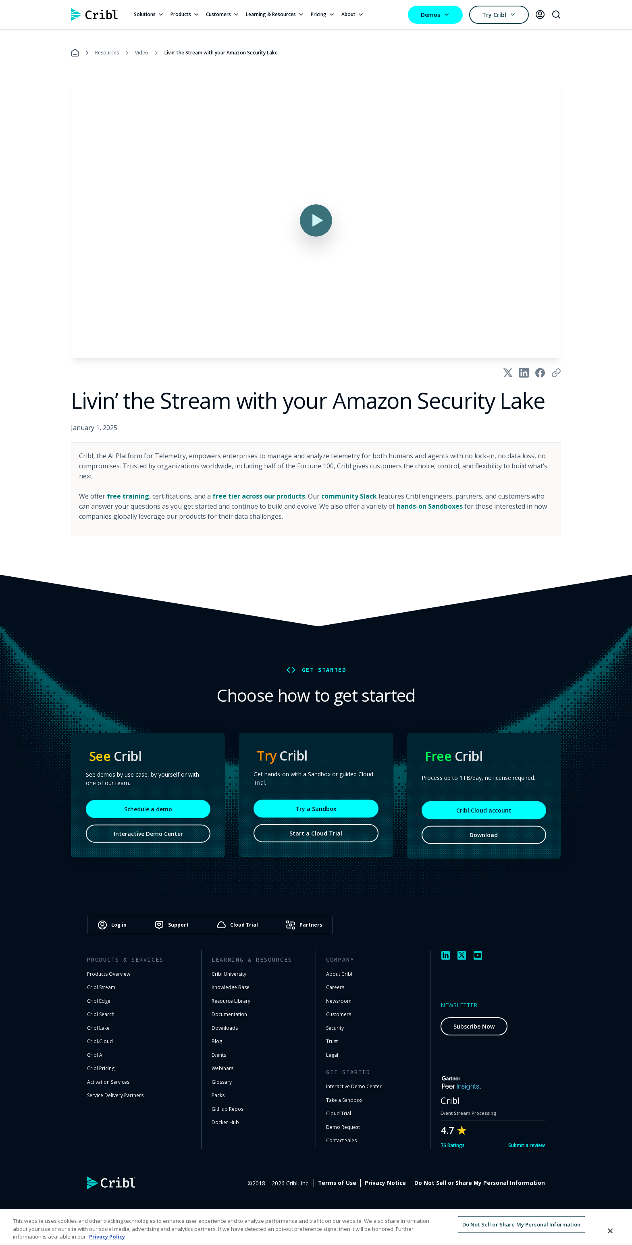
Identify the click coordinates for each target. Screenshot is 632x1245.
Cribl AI (95, 1055)
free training (128, 496)
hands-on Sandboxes (430, 506)
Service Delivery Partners (115, 1095)
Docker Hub (225, 1122)
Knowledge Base (230, 987)
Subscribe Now (474, 1026)
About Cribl (339, 974)
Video (141, 52)
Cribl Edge (98, 1001)
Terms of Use (422, 1183)
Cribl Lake (98, 1028)
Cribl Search (100, 1014)
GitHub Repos (227, 1109)
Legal (332, 1055)
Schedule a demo (148, 814)
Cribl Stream (101, 987)
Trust (332, 1041)
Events (219, 1055)
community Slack (349, 496)
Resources (107, 52)
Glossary (222, 1082)
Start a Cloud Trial (315, 837)
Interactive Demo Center (148, 838)
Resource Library (231, 1001)
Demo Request (343, 1127)
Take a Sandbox (344, 1100)
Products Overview (108, 974)
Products (185, 14)
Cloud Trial (338, 1113)
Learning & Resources (275, 14)
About (352, 14)
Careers (335, 987)
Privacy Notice (470, 1183)
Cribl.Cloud (100, 1041)
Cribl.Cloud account (483, 815)
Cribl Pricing (100, 1068)
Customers (222, 14)
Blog (217, 1041)
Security (335, 1028)
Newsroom (338, 1001)
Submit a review (526, 1145)
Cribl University (229, 974)
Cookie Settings (522, 1183)
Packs (218, 1095)
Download (484, 840)
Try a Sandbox (316, 812)
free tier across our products (258, 496)
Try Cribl (499, 15)
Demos (435, 15)
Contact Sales (341, 1140)
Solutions (149, 14)
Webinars (222, 1068)
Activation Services (108, 1082)
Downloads (225, 1028)
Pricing (323, 14)
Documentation (229, 1014)
